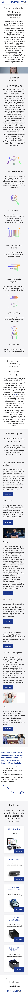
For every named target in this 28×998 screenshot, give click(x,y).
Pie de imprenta (14, 982)
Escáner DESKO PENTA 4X (14, 949)
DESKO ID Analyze (14, 829)
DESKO (16, 394)
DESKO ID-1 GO (14, 860)
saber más (8, 494)
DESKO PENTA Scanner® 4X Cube (14, 919)
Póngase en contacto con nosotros (14, 978)
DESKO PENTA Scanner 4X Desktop (14, 889)
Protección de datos (14, 986)
